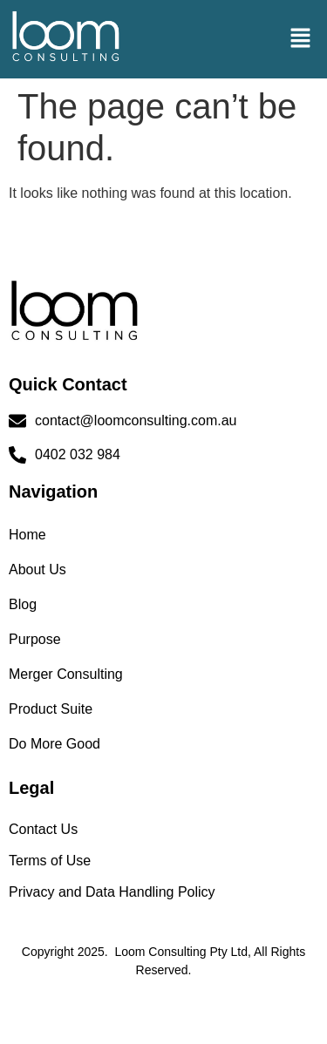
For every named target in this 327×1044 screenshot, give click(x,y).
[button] (300, 39)
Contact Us (43, 829)
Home (27, 534)
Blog (23, 604)
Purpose (35, 639)
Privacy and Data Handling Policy (112, 892)
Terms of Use (50, 860)
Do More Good (54, 743)
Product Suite (50, 709)
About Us (37, 569)
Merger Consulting (66, 674)
